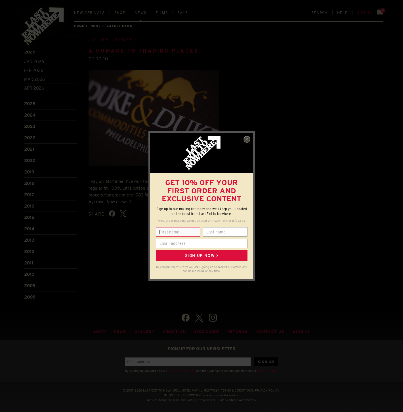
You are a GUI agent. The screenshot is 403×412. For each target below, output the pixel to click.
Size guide (206, 332)
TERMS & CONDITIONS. (237, 390)
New (89, 13)
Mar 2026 (34, 79)
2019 (29, 171)
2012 (29, 251)
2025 (29, 103)
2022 (29, 137)
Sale (182, 13)
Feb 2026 (33, 70)
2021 (29, 149)
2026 (29, 51)
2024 (29, 115)
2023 (29, 126)
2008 (30, 297)
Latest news (119, 26)
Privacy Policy (267, 370)
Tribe (176, 400)
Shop (119, 13)
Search (319, 13)
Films (162, 13)
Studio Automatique (243, 400)
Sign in (365, 13)
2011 (28, 262)
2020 (29, 160)
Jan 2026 (34, 61)
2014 (29, 228)
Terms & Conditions (181, 370)
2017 (29, 194)
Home (79, 26)
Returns (237, 332)
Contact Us (270, 332)
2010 (29, 274)
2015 (29, 217)
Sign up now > (201, 255)
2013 (29, 240)
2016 (29, 206)
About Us (174, 332)
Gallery (144, 332)
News (140, 13)
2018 (29, 183)
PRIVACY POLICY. (267, 390)
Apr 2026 (34, 88)
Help (342, 13)
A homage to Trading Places (144, 51)
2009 (29, 285)
